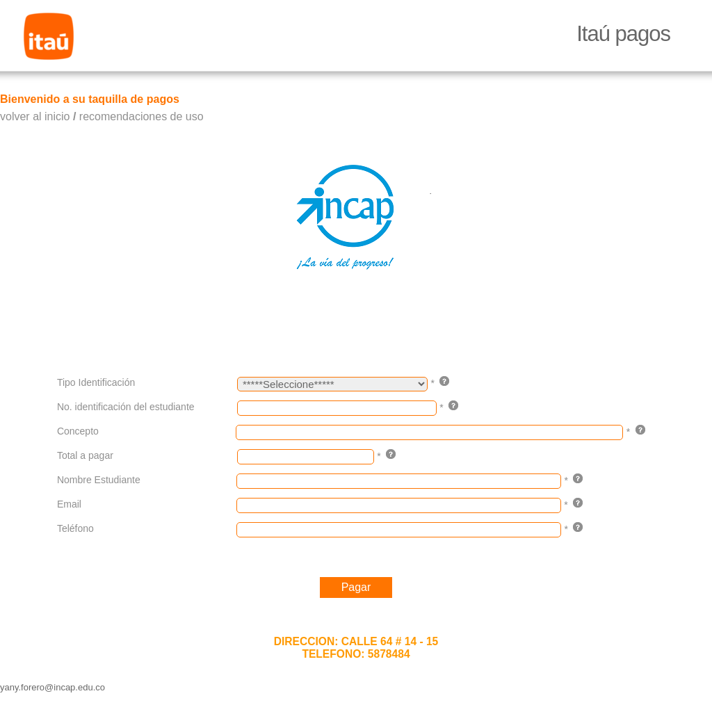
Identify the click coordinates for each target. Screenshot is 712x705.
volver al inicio (35, 116)
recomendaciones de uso (141, 116)
